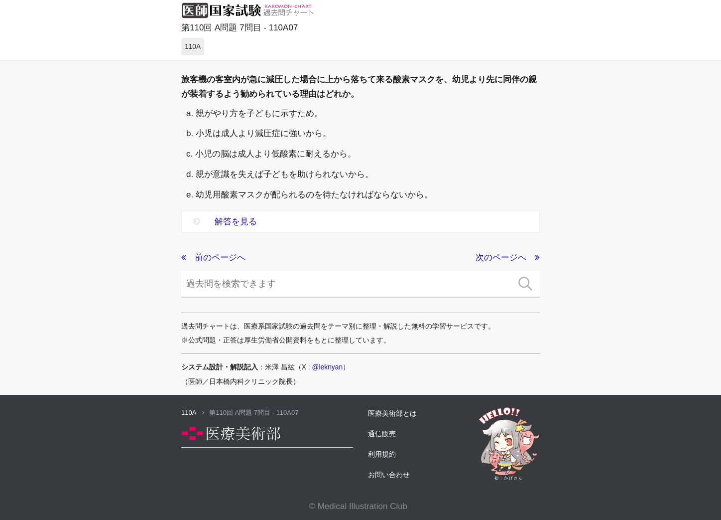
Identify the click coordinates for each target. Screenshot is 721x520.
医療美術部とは (392, 413)
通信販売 (382, 434)
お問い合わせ (389, 475)
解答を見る (225, 221)
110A (193, 412)
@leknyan (327, 367)
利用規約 (382, 454)
